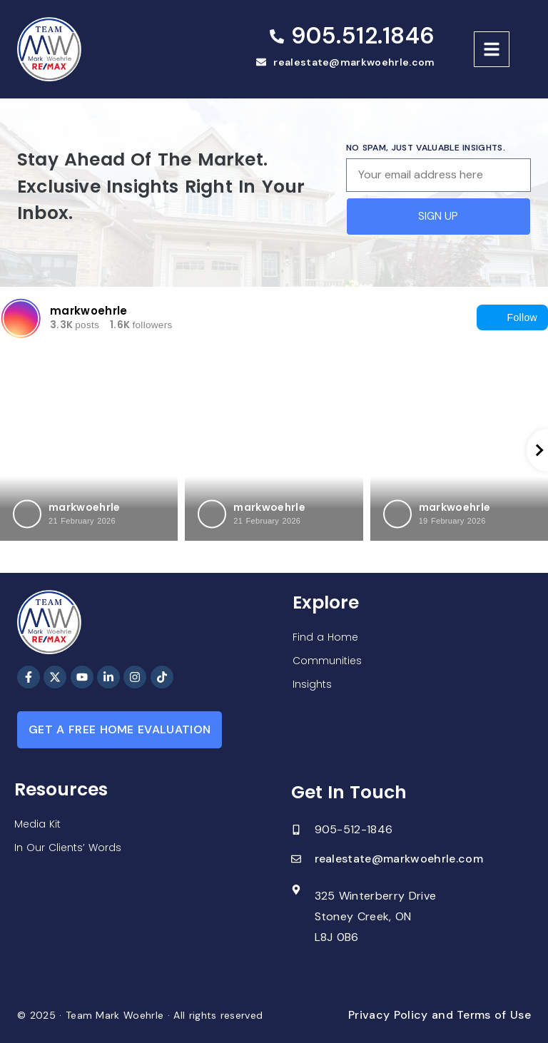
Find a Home (325, 637)
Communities (327, 660)
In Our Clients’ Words (67, 847)
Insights (312, 684)
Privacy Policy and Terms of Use (439, 1014)
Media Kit (37, 824)
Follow (512, 317)
